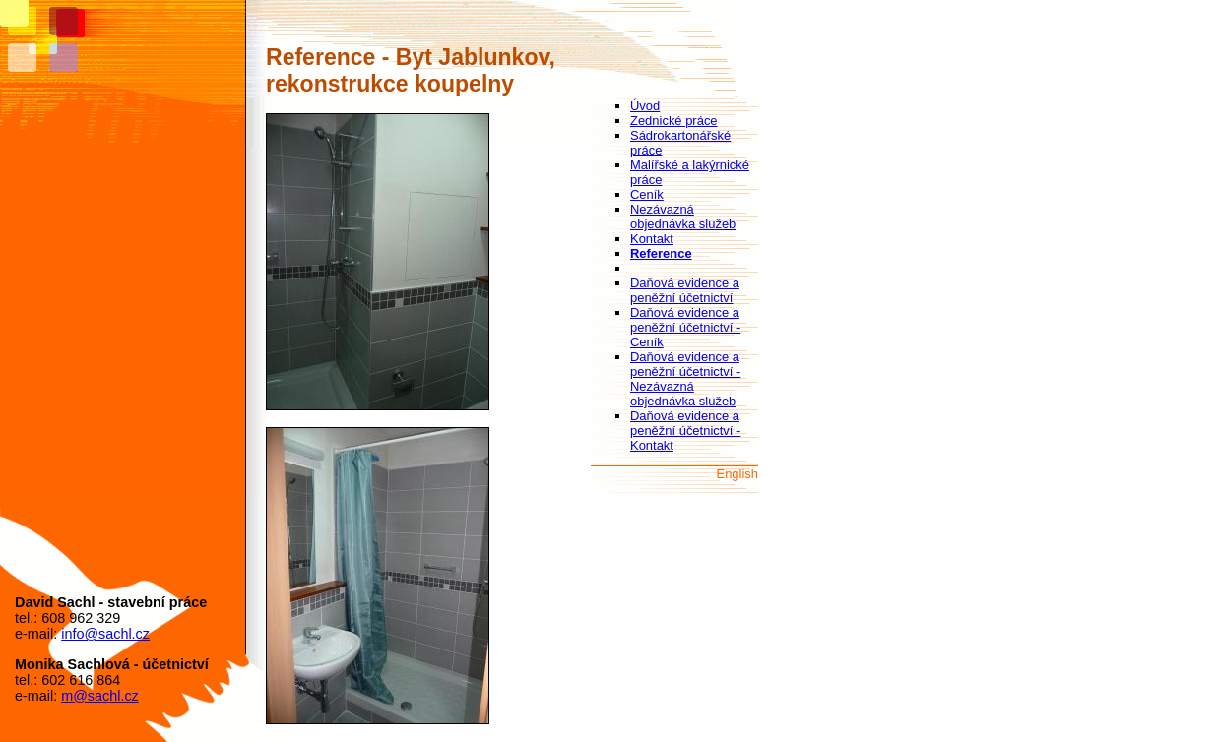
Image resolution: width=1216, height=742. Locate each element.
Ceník (647, 194)
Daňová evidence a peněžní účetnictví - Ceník (685, 327)
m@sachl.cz (100, 696)
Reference (661, 253)
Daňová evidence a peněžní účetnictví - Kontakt (685, 430)
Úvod (645, 105)
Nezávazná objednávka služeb (683, 216)
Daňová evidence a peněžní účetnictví (684, 290)
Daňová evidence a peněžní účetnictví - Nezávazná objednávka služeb (685, 378)
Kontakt (651, 238)
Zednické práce (674, 120)
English (737, 473)
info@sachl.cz (105, 634)
